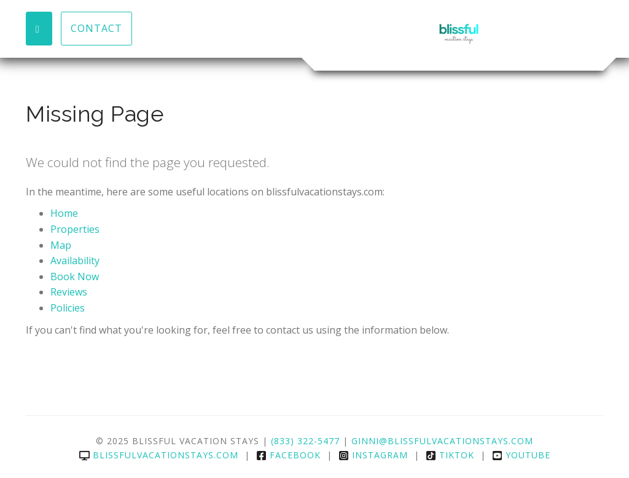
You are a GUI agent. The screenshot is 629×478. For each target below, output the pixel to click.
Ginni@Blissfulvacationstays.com (442, 441)
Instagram (373, 455)
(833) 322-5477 (305, 441)
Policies (67, 308)
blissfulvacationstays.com (158, 455)
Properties (75, 229)
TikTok (450, 455)
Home (64, 213)
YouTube (521, 455)
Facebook (288, 455)
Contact (96, 28)
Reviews (68, 292)
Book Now (74, 276)
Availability (75, 260)
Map (60, 245)
